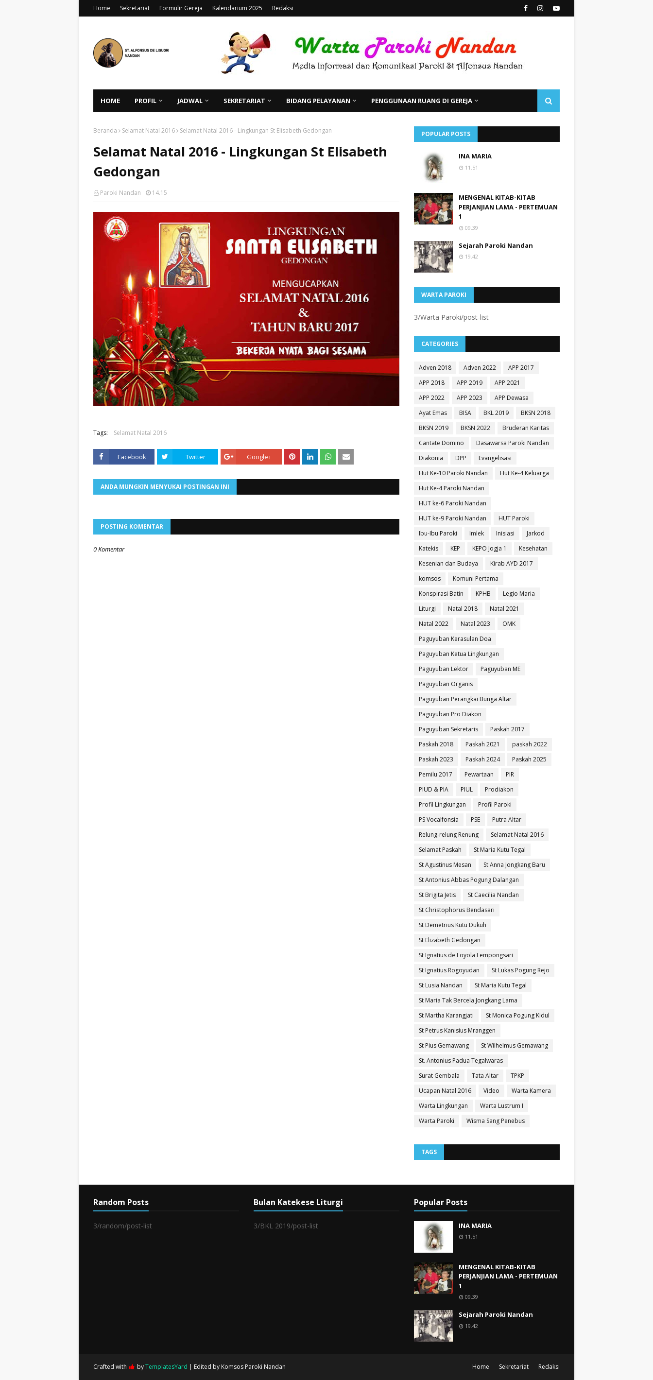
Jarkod (536, 533)
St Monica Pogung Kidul (518, 1015)
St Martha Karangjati (446, 1015)
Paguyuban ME (500, 669)
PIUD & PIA (433, 789)
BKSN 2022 (475, 428)
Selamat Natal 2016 (148, 130)
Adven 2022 (480, 367)
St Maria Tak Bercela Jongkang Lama (468, 1000)
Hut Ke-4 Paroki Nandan (451, 488)
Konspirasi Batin (441, 593)
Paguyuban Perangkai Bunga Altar (465, 699)
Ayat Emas (433, 413)
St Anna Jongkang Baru (514, 865)
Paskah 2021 (482, 744)
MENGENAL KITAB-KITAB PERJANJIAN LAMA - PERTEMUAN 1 (508, 207)
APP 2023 (469, 398)
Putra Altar (506, 819)
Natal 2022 (433, 624)
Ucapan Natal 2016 (445, 1091)
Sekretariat (135, 8)
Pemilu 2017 (435, 774)
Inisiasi (505, 533)
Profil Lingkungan (442, 804)
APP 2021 (507, 383)
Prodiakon (499, 789)
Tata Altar (485, 1075)
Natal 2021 (504, 608)
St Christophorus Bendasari (457, 910)
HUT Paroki (514, 518)
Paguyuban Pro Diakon (450, 714)
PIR (510, 774)
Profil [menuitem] (145, 100)
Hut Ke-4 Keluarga (524, 473)
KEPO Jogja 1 (489, 548)
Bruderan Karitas (525, 428)
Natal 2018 (463, 608)
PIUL (467, 789)
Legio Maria (519, 593)
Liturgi (427, 608)
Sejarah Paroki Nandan (496, 245)
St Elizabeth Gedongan (450, 940)
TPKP (517, 1075)
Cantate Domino (441, 443)
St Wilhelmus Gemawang (514, 1045)
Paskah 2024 (482, 759)
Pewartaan (479, 774)
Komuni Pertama (475, 578)
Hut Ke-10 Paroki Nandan (453, 473)
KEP (455, 548)
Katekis (428, 548)
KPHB (483, 593)
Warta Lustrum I (501, 1106)
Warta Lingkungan (443, 1106)
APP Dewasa (512, 398)
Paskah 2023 (436, 759)
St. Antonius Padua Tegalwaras (461, 1060)
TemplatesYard (166, 1367)
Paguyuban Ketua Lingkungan (459, 654)
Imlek (476, 533)
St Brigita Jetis (437, 895)
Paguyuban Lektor (443, 669)
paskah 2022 (529, 744)
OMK (509, 624)
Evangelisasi (495, 458)
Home (101, 8)
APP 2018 (432, 383)
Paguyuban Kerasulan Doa (455, 639)
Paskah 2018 (436, 744)
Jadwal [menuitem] (190, 100)
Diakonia (431, 458)
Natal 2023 (475, 624)
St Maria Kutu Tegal (500, 849)
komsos (430, 578)
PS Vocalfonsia (439, 819)
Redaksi (282, 8)
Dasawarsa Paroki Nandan (512, 443)
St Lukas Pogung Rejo (521, 970)
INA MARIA (475, 156)
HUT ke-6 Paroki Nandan (452, 503)
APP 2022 (432, 398)
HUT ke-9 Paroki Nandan (452, 518)
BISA (465, 413)
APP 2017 (521, 367)
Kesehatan (533, 548)
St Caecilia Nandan (493, 895)
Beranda (105, 130)
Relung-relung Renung (449, 834)
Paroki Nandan (120, 193)
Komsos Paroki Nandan (253, 1367)
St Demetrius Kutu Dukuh (452, 925)
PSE (475, 819)
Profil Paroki (495, 804)
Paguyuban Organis (446, 684)
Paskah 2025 (529, 759)
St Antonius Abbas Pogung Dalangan (469, 880)
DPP (460, 458)
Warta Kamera (531, 1091)
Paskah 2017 (507, 729)
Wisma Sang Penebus (495, 1121)
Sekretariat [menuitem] (244, 100)
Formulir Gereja (181, 8)
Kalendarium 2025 (237, 8)
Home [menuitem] (110, 100)
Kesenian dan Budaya (448, 563)
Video (491, 1091)
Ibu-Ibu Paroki (438, 533)
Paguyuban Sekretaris (448, 729)
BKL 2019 (496, 413)
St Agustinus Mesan (445, 865)
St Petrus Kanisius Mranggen (457, 1030)
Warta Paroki (436, 1121)
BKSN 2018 (535, 413)
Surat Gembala (439, 1075)
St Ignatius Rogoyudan (449, 970)
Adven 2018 (435, 367)
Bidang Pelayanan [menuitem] (318, 100)
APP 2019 (469, 383)
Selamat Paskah (440, 849)
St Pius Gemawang (444, 1045)
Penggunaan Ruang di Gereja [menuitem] (421, 100)
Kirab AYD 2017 (511, 563)
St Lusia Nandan (441, 985)
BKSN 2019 (433, 428)
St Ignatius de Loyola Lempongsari (466, 955)
